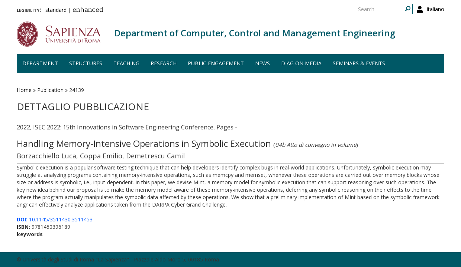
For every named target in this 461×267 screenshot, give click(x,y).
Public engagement (216, 63)
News (262, 63)
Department (40, 63)
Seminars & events (359, 63)
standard (56, 9)
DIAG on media (301, 63)
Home (24, 89)
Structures (85, 63)
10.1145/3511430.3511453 (55, 219)
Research (164, 63)
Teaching (126, 63)
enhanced (87, 10)
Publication (50, 89)
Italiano (435, 9)
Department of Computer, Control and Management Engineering (254, 33)
